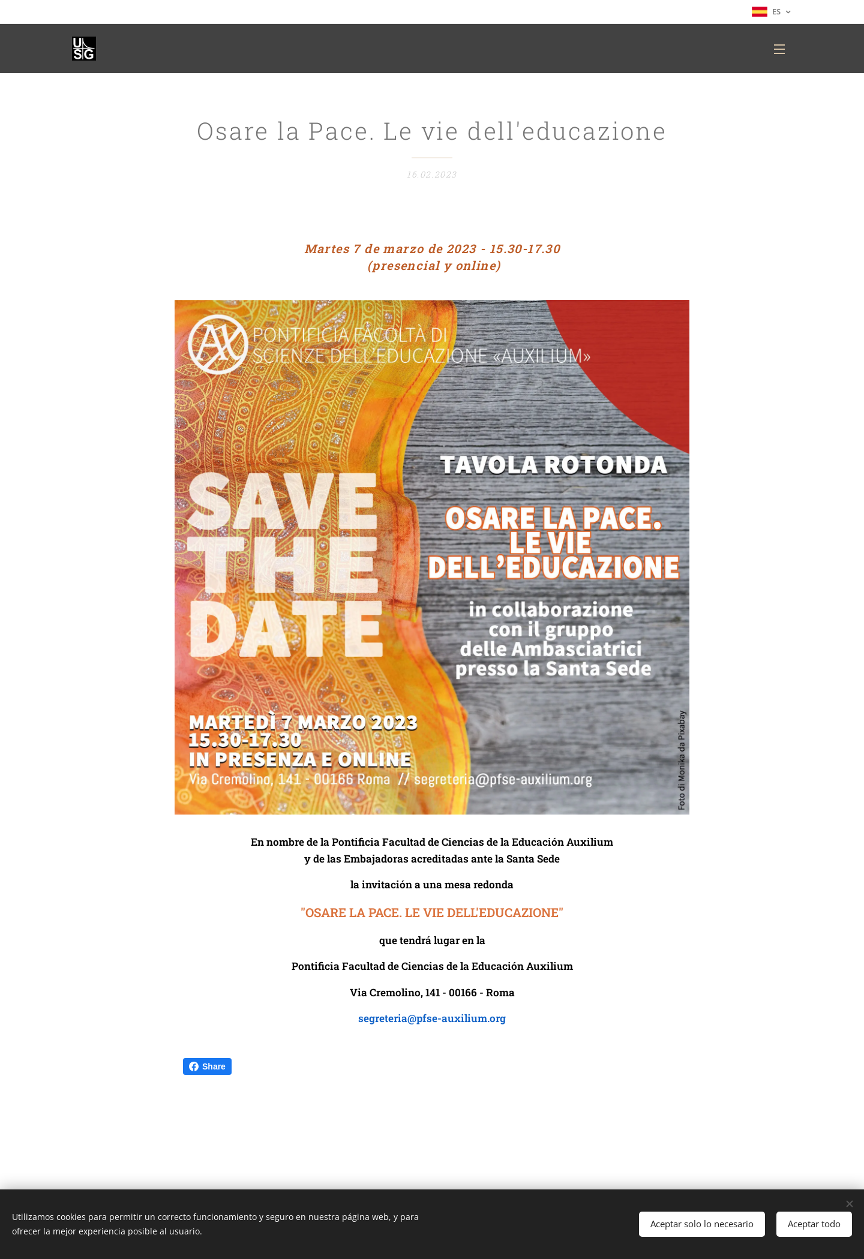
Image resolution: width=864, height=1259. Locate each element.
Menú (779, 49)
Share (207, 1066)
